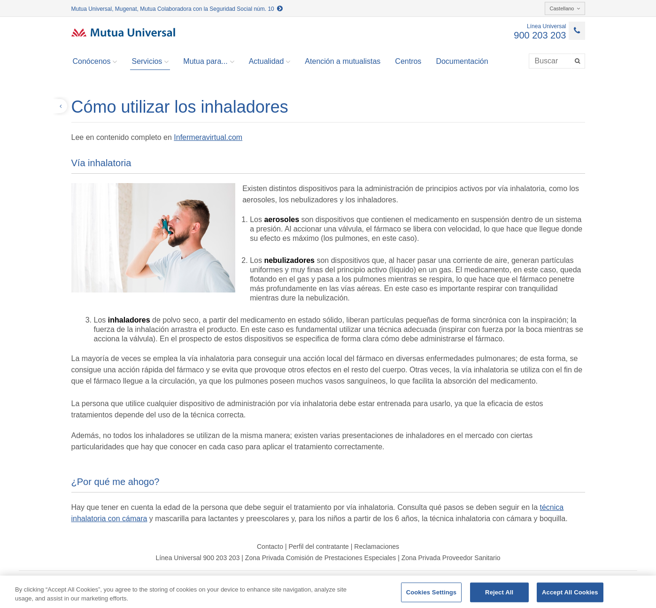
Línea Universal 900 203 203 (197, 558)
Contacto (270, 546)
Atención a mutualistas (342, 61)
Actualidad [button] (270, 61)
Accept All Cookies (570, 592)
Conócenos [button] (95, 61)
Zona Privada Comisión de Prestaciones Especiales (320, 558)
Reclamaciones (376, 546)
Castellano (565, 8)
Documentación (462, 61)
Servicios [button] (150, 61)
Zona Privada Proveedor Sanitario (451, 558)
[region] (328, 592)
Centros (408, 61)
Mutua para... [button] (208, 61)
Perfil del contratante (318, 546)
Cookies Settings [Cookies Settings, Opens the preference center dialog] (431, 592)
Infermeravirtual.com (208, 137)
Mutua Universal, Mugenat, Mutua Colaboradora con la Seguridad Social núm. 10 (177, 9)
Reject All (499, 592)
